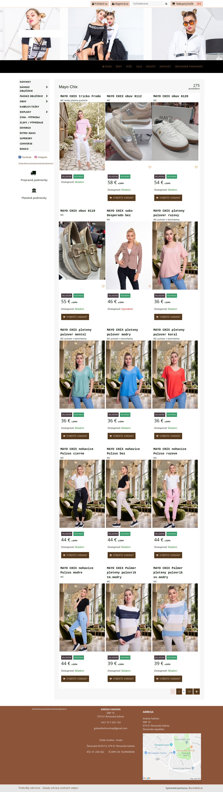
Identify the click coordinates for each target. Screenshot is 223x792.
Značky (151, 66)
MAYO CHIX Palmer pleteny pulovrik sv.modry (168, 572)
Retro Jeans (28, 133)
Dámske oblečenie (35, 88)
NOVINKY (25, 81)
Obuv (35, 101)
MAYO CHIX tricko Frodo (80, 96)
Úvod (107, 66)
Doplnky (35, 112)
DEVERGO (25, 127)
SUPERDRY (26, 138)
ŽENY (119, 66)
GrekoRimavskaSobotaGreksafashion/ (36, 163)
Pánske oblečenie (35, 96)
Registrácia (120, 3)
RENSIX (24, 148)
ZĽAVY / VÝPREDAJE (31, 122)
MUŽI (129, 66)
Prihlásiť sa (99, 3)
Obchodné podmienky (189, 66)
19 (189, 691)
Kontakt (165, 66)
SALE (139, 66)
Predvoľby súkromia (29, 788)
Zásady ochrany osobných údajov (60, 788)
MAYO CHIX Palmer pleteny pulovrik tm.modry (121, 572)
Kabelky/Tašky (29, 106)
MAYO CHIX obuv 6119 (77, 211)
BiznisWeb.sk (196, 788)
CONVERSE (26, 143)
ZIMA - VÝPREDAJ (30, 117)
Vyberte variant (121, 197)
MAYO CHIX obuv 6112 (124, 96)
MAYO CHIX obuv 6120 (170, 96)
